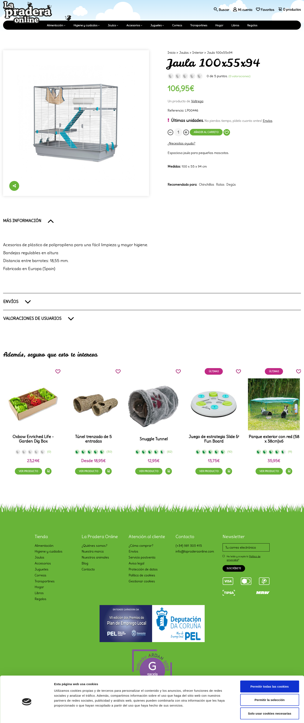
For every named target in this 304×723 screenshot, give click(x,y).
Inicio (172, 52)
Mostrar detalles (221, 715)
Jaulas (112, 25)
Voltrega (197, 101)
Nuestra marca (93, 551)
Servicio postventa (142, 557)
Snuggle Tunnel (154, 439)
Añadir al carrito (206, 132)
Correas (177, 25)
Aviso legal (136, 563)
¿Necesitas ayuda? (181, 143)
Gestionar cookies (142, 581)
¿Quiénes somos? (94, 545)
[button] (152, 221)
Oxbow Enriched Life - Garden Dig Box (33, 438)
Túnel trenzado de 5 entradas (93, 438)
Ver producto (28, 471)
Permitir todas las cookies (269, 669)
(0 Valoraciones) (239, 76)
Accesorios (133, 25)
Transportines (198, 25)
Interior (197, 52)
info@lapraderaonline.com (195, 551)
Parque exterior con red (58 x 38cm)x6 (274, 438)
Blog (85, 563)
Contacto (88, 569)
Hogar (219, 25)
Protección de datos (143, 569)
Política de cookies (142, 575)
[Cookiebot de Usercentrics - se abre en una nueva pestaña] (27, 715)
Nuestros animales (95, 557)
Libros (235, 25)
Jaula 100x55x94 (219, 52)
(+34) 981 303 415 (189, 545)
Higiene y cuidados (85, 25)
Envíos (267, 121)
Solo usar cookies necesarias (269, 696)
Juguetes (156, 25)
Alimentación (55, 25)
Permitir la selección (270, 682)
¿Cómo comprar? (141, 545)
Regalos (252, 25)
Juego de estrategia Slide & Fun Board (214, 438)
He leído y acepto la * (244, 558)
